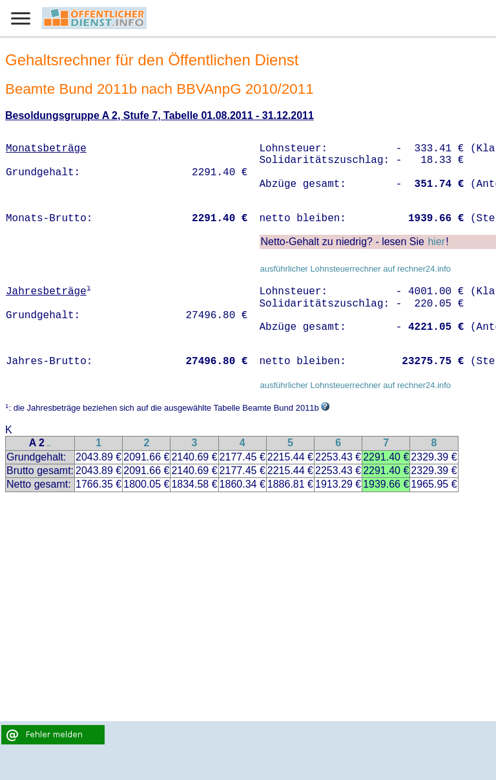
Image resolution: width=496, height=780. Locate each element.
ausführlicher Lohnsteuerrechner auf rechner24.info (355, 269)
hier (436, 241)
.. (49, 444)
